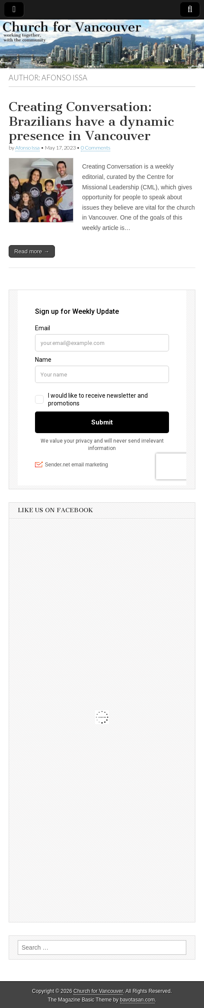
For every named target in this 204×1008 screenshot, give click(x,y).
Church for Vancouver (98, 991)
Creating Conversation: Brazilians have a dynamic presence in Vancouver (91, 121)
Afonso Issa (27, 147)
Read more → (31, 251)
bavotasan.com (137, 1000)
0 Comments (95, 147)
